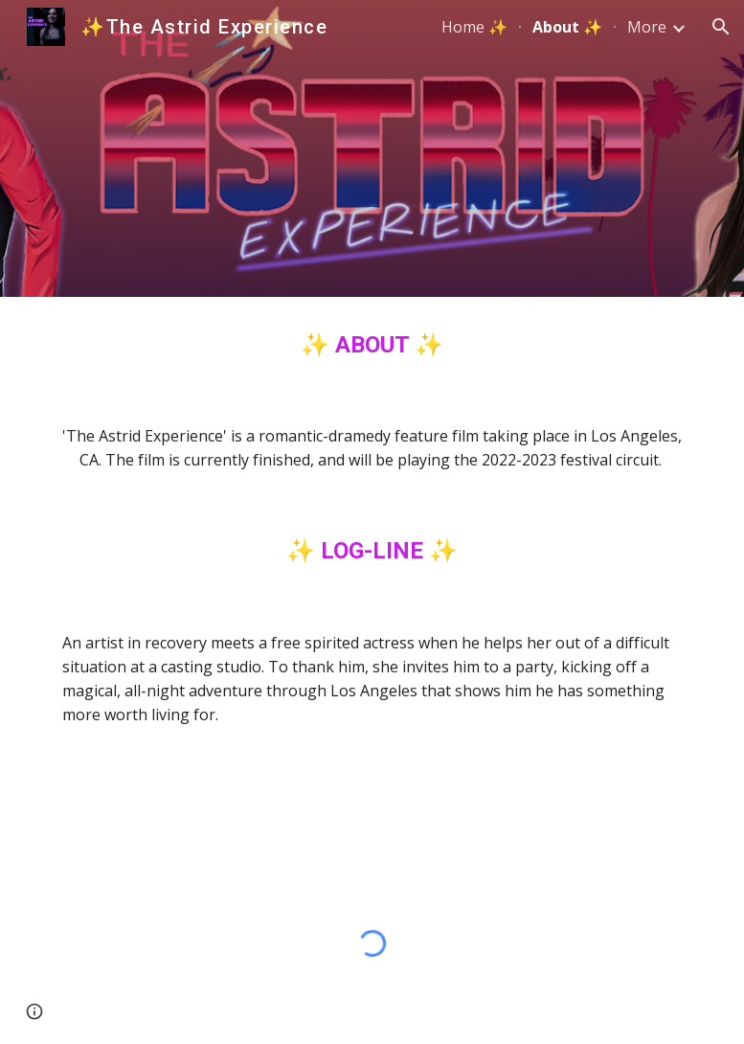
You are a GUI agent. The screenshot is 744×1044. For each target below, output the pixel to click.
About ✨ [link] (567, 26)
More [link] (646, 26)
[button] (721, 27)
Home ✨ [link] (474, 26)
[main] (372, 345)
